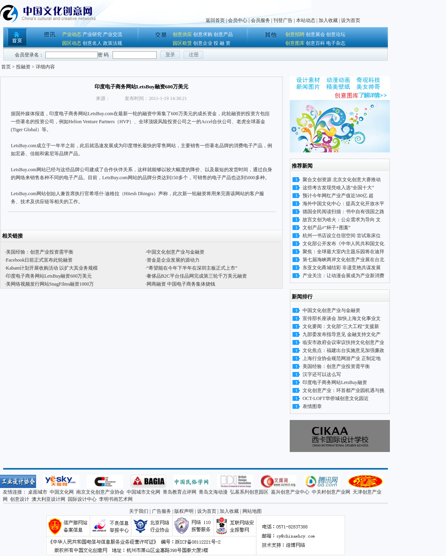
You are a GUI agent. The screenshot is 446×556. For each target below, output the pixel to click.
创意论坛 (335, 34)
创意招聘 (295, 34)
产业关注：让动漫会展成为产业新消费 (343, 275)
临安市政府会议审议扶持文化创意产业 (343, 342)
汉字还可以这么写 (322, 374)
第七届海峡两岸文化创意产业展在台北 (343, 259)
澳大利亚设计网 (48, 499)
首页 (6, 67)
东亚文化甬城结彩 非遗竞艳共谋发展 (342, 267)
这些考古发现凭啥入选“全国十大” (338, 187)
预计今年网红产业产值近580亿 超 (338, 195)
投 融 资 (222, 43)
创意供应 (182, 34)
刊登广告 (283, 20)
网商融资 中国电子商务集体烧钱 (181, 284)
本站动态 (305, 20)
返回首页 (215, 20)
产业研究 (92, 34)
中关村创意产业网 (331, 492)
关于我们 (138, 511)
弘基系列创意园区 (249, 492)
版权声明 (184, 511)
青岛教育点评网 (179, 492)
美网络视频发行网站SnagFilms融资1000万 (50, 284)
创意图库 (295, 43)
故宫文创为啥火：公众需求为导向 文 (342, 219)
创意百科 (315, 43)
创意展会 (315, 34)
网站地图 (252, 511)
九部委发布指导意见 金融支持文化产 (342, 334)
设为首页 (350, 20)
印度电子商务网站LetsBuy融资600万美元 (49, 276)
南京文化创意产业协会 (100, 492)
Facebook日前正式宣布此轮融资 (39, 260)
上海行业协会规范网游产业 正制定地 (342, 358)
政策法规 (112, 43)
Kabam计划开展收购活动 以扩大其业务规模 (52, 268)
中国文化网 (62, 492)
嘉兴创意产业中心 (290, 492)
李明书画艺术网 (116, 499)
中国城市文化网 (143, 492)
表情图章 (312, 406)
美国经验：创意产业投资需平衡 (39, 252)
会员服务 (260, 20)
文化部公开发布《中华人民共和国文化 (343, 243)
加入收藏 (328, 20)
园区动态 (71, 43)
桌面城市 (37, 492)
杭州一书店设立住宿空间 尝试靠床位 (342, 235)
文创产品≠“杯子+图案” (327, 227)
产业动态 (71, 34)
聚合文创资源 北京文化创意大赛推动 (342, 179)
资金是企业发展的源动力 (173, 260)
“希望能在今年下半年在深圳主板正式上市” (192, 268)
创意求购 (202, 34)
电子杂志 (335, 43)
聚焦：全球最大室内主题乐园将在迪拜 (343, 251)
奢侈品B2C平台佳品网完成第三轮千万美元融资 (197, 276)
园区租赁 (182, 43)
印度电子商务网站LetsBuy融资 (335, 382)
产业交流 (112, 34)
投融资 (23, 67)
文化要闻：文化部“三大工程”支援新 (341, 326)
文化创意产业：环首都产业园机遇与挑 (343, 390)
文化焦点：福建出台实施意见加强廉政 (343, 350)
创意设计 (19, 499)
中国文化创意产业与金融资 (175, 252)
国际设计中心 (82, 499)
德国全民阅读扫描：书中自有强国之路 (343, 211)
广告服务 (161, 511)
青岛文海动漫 (213, 492)
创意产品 (223, 34)
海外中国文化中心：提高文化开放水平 (343, 203)
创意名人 (92, 43)
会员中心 (237, 20)
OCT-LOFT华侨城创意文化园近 (336, 398)
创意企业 (202, 43)
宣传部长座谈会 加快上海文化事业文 (342, 318)
